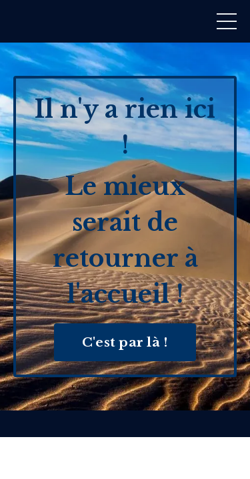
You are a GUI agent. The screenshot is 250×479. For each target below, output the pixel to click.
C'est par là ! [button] (125, 342)
